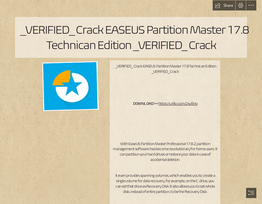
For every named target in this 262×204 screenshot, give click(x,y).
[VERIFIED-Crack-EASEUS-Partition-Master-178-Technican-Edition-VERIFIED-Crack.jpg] (70, 86)
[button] (224, 5)
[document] (131, 102)
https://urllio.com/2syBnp (178, 103)
